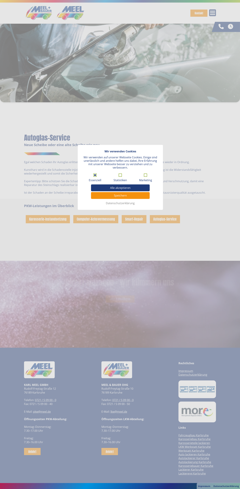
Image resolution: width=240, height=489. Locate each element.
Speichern (120, 189)
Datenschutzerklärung (226, 486)
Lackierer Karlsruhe (191, 469)
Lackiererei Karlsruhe (192, 473)
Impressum (204, 486)
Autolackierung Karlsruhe (194, 462)
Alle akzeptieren (120, 181)
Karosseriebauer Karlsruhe (195, 466)
